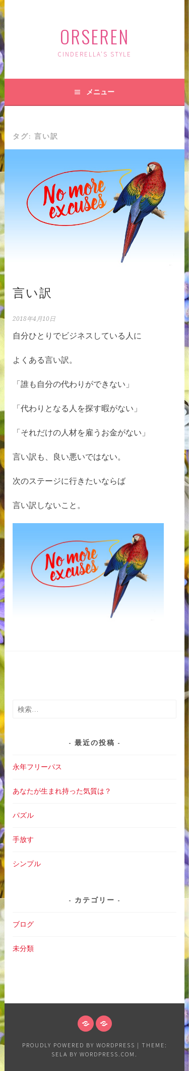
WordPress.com (107, 1054)
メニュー (100, 91)
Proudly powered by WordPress (78, 1045)
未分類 (23, 948)
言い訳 (32, 292)
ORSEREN (94, 36)
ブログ (23, 924)
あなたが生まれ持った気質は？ (62, 791)
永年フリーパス (37, 766)
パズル (23, 815)
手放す (23, 839)
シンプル (27, 863)
